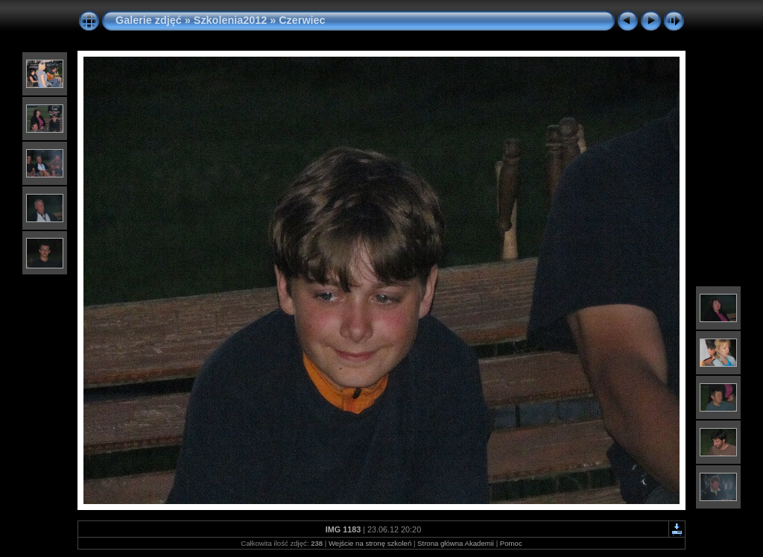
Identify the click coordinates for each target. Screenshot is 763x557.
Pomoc (511, 543)
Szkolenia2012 (230, 20)
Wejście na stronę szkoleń (370, 543)
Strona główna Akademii (455, 543)
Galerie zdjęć (150, 20)
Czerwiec (302, 20)
